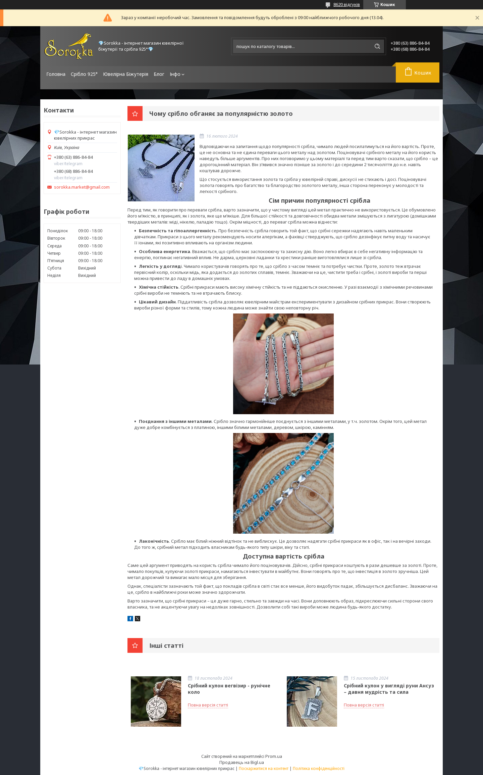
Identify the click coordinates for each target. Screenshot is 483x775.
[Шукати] (377, 46)
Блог (159, 74)
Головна (55, 74)
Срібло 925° (84, 74)
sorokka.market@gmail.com (82, 187)
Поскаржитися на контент (263, 768)
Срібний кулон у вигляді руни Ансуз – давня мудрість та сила (389, 688)
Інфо (175, 74)
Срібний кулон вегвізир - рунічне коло (229, 688)
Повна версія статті (208, 705)
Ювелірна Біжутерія (125, 74)
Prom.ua (273, 756)
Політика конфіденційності (318, 768)
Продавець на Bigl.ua (241, 762)
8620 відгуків (346, 4)
